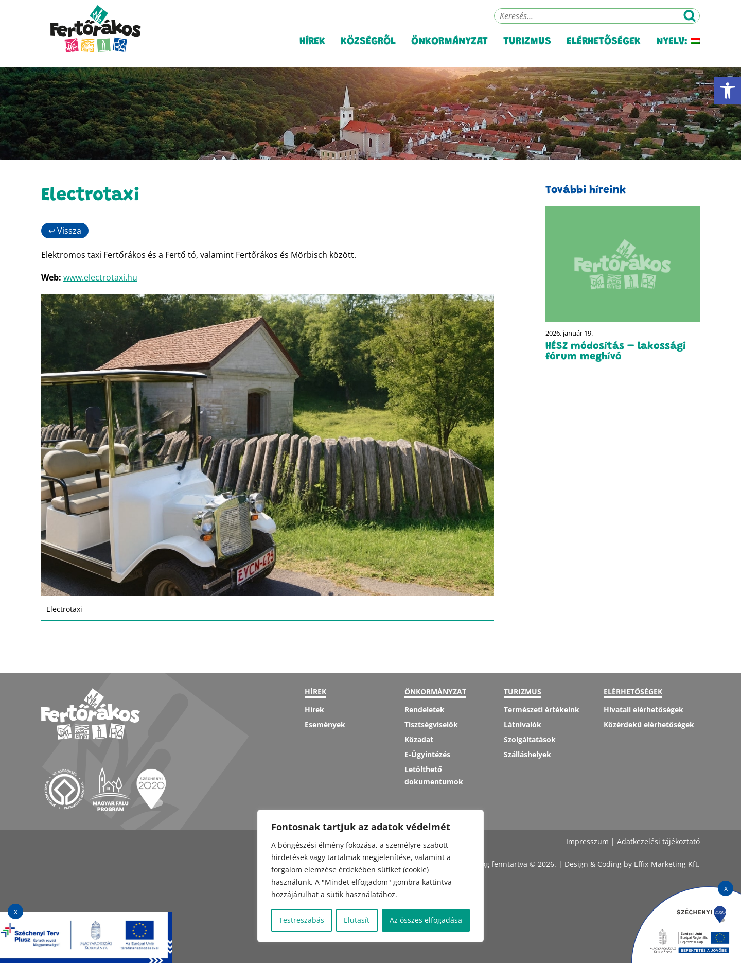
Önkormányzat (449, 51)
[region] (370, 876)
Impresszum (587, 841)
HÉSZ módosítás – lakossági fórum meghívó (615, 351)
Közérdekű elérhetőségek (649, 724)
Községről (368, 51)
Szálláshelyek (527, 754)
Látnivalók (522, 724)
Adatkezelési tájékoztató (658, 841)
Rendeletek (424, 709)
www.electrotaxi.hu (100, 277)
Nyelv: (678, 51)
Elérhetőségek (604, 51)
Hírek (312, 51)
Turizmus (527, 51)
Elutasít (356, 920)
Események (325, 724)
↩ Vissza (64, 230)
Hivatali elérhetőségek (643, 709)
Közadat (418, 739)
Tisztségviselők (431, 724)
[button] (727, 90)
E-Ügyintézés (427, 754)
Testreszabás (301, 920)
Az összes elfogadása (426, 920)
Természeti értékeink (541, 709)
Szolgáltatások (530, 739)
